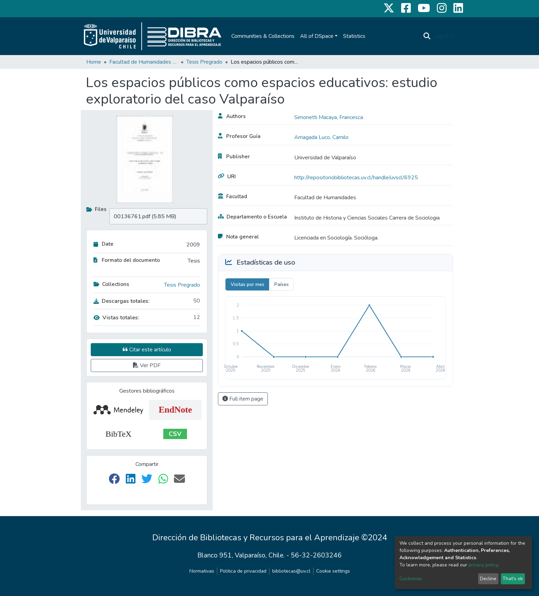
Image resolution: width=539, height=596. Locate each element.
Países (281, 284)
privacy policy (483, 565)
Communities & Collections (263, 36)
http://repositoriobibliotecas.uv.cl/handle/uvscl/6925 (356, 177)
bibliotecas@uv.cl (291, 571)
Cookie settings (333, 571)
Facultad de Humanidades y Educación (143, 62)
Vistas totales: (116, 317)
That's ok (513, 578)
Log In (440, 36)
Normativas (201, 571)
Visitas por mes (247, 284)
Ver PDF (147, 365)
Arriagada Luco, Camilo (321, 137)
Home (93, 62)
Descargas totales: (122, 301)
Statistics (354, 36)
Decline (488, 578)
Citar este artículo (147, 349)
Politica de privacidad (243, 571)
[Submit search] (427, 36)
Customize (410, 578)
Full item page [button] (242, 399)
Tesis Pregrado (204, 62)
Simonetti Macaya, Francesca (328, 117)
